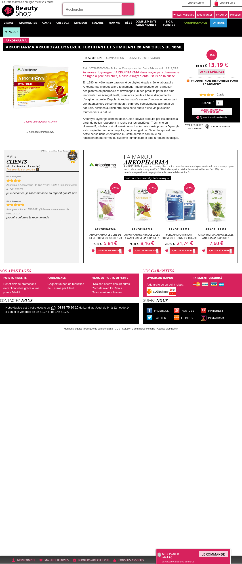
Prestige (235, 14)
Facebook (161, 310)
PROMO (221, 14)
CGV (117, 328)
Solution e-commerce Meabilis (138, 328)
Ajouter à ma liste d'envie (213, 117)
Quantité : (208, 103)
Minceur (12, 32)
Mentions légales (73, 328)
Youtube (187, 310)
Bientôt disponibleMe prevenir (212, 111)
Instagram (216, 318)
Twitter (160, 318)
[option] (105, 219)
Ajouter (108, 250)
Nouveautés (205, 14)
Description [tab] (93, 58)
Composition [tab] (115, 58)
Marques (183, 15)
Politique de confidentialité (98, 328)
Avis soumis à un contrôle (20, 169)
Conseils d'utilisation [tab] (144, 58)
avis (220, 94)
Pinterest (215, 310)
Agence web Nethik (167, 328)
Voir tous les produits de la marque (147, 178)
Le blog (187, 318)
